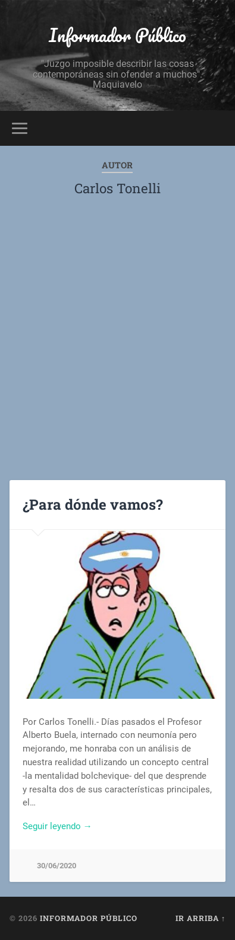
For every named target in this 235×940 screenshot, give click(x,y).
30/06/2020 (56, 865)
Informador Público (117, 35)
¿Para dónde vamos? (93, 504)
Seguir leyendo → (57, 826)
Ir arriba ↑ (200, 918)
